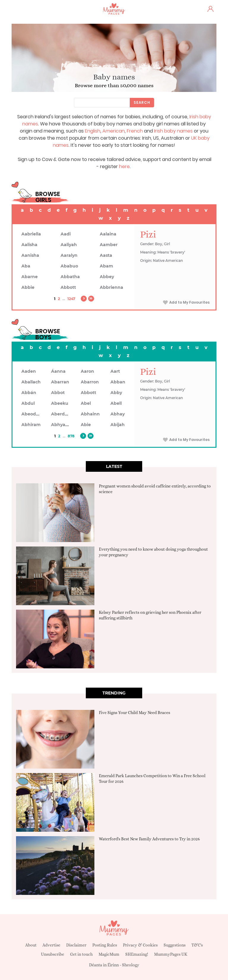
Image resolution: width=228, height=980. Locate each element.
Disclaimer (76, 945)
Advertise (51, 945)
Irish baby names (173, 131)
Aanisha (30, 255)
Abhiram (31, 424)
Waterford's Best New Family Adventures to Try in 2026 (149, 838)
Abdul (28, 403)
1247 (71, 299)
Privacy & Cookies (140, 945)
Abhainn (90, 414)
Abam (106, 266)
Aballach (31, 382)
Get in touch (81, 954)
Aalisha (29, 244)
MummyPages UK (170, 954)
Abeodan (31, 414)
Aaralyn (69, 255)
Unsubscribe (52, 954)
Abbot (58, 392)
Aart (115, 371)
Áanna (58, 371)
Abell (116, 403)
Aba (25, 266)
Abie (86, 424)
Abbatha (70, 276)
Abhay (117, 414)
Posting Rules (104, 945)
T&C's (197, 945)
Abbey (107, 276)
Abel (86, 403)
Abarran (60, 382)
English (92, 131)
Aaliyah (69, 244)
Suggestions (175, 945)
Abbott (68, 287)
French (135, 131)
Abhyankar (63, 424)
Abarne (29, 276)
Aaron (87, 371)
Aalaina (108, 234)
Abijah (117, 424)
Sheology (130, 965)
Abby (116, 392)
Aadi (66, 234)
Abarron (90, 382)
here (124, 166)
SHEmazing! (136, 954)
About (31, 945)
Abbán (28, 392)
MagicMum (109, 954)
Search (142, 102)
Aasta (106, 255)
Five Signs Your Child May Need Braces (134, 712)
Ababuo (69, 266)
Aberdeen (62, 414)
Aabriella (31, 234)
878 (71, 436)
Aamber (109, 244)
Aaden (28, 371)
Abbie (27, 287)
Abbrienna (111, 287)
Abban (117, 382)
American (113, 131)
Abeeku (59, 403)
